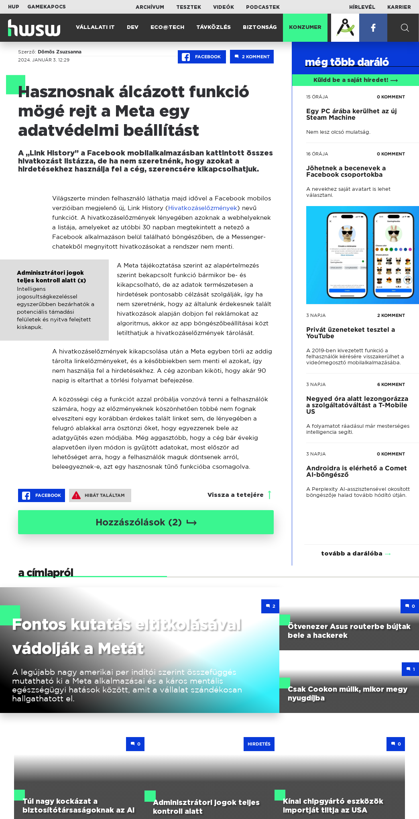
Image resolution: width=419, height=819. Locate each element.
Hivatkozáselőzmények (202, 207)
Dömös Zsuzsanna (59, 52)
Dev (132, 27)
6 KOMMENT (391, 384)
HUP (13, 6)
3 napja (316, 315)
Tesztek (188, 7)
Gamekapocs (46, 6)
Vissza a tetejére (235, 495)
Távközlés (213, 27)
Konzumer (305, 27)
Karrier (399, 7)
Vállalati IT (95, 27)
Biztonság (260, 27)
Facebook (202, 57)
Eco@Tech (167, 27)
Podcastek (263, 7)
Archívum (150, 7)
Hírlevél (362, 7)
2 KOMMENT (391, 315)
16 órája (317, 153)
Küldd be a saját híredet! (355, 80)
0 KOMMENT (391, 97)
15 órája (317, 96)
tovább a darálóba (351, 543)
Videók (223, 7)
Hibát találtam (98, 495)
